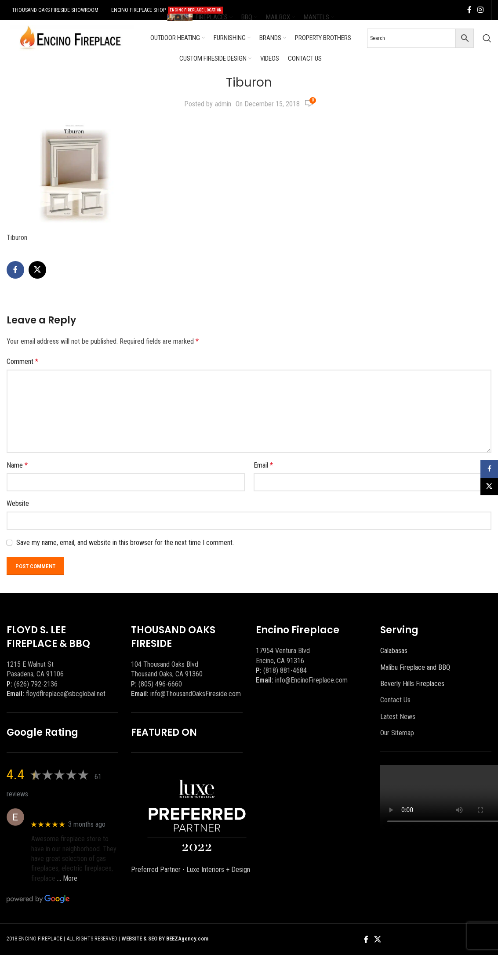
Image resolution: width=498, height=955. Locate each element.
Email (263, 465)
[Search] (487, 38)
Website (18, 503)
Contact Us (395, 700)
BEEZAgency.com (187, 938)
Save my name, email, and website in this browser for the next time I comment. (125, 542)
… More (67, 878)
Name (17, 465)
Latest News (397, 716)
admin (223, 104)
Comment (22, 361)
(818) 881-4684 (285, 670)
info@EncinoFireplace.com (311, 680)
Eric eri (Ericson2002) (63, 812)
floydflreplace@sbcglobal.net (65, 694)
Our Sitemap (397, 733)
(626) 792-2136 (36, 684)
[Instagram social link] (481, 10)
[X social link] (37, 270)
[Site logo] (70, 37)
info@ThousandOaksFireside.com (195, 694)
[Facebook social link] (469, 10)
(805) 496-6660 (160, 684)
